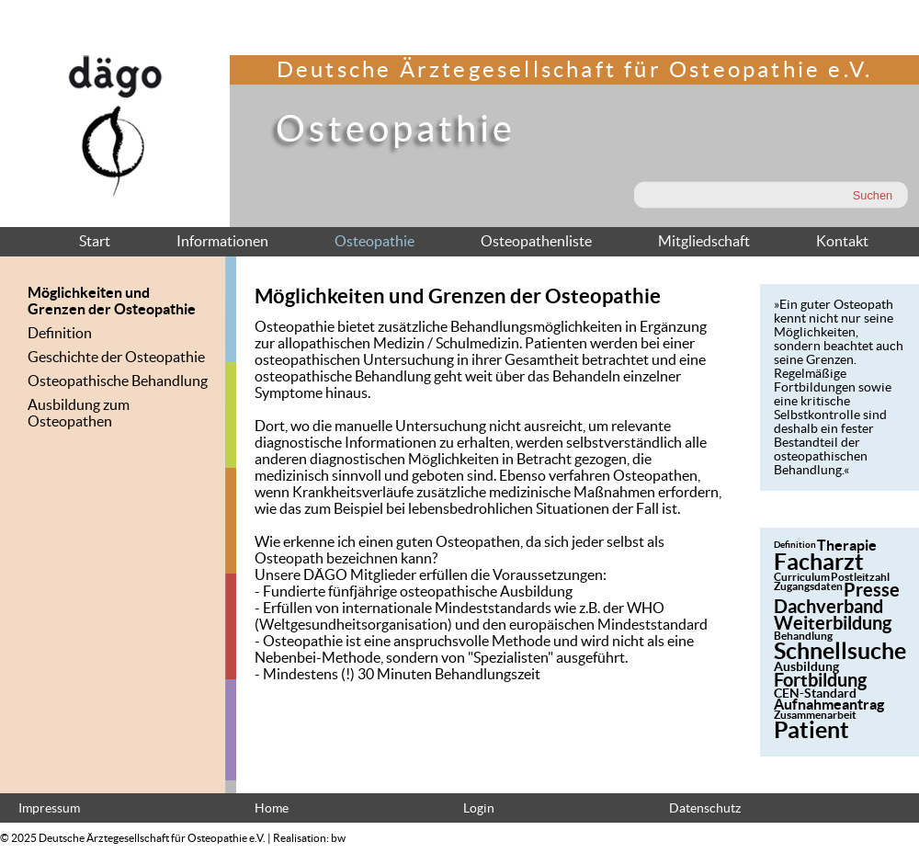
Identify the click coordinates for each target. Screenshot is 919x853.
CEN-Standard (815, 693)
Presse (872, 589)
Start (94, 241)
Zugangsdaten (808, 586)
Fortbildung (820, 679)
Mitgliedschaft (704, 241)
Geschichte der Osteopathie (116, 356)
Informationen (222, 241)
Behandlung (803, 636)
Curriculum (802, 577)
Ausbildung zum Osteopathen (79, 412)
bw (338, 838)
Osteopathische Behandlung (118, 380)
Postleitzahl (860, 577)
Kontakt (842, 241)
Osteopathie (374, 241)
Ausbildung (806, 666)
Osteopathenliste (536, 241)
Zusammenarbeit (815, 715)
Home (272, 808)
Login (478, 808)
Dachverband (828, 606)
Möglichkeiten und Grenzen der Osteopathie (112, 300)
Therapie (847, 545)
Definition (60, 332)
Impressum (49, 808)
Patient (811, 730)
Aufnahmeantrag (829, 704)
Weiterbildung (832, 622)
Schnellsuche (840, 651)
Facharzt (819, 561)
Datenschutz (705, 808)
